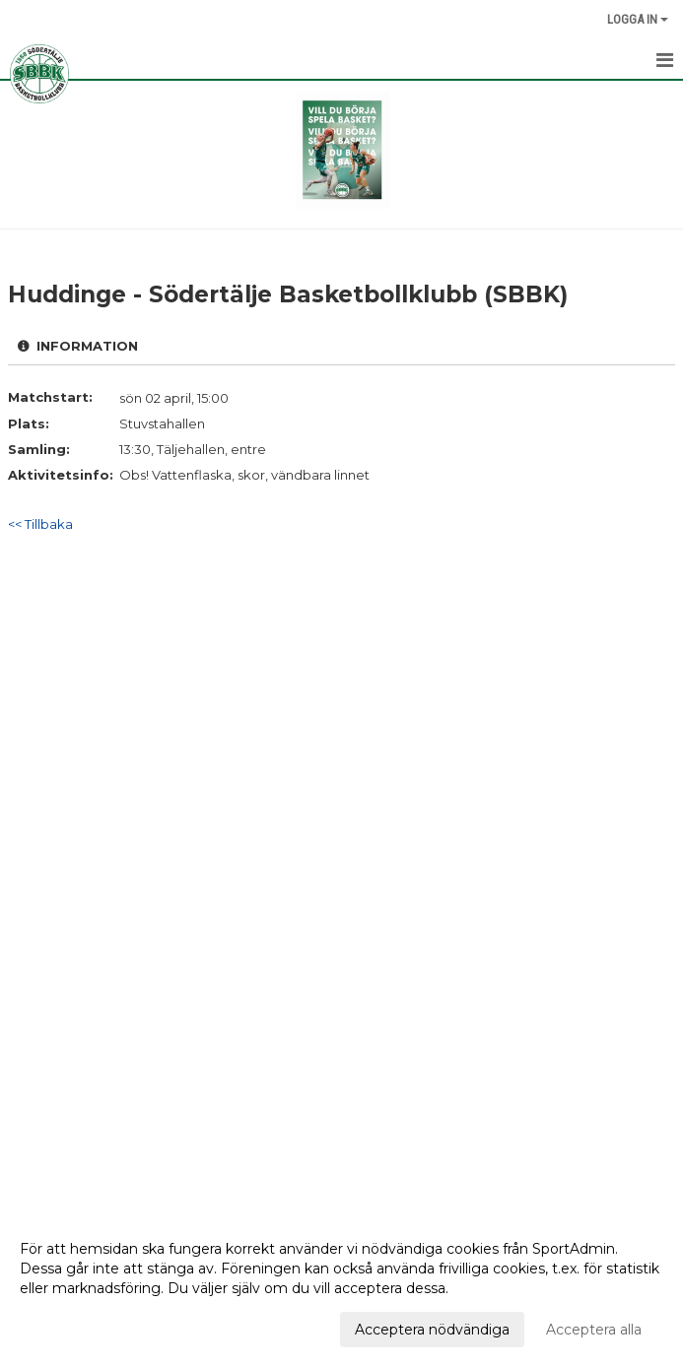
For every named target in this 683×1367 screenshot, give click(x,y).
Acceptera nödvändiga (432, 1329)
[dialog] (341, 1288)
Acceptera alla (594, 1329)
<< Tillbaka (40, 524)
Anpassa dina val (76, 1326)
